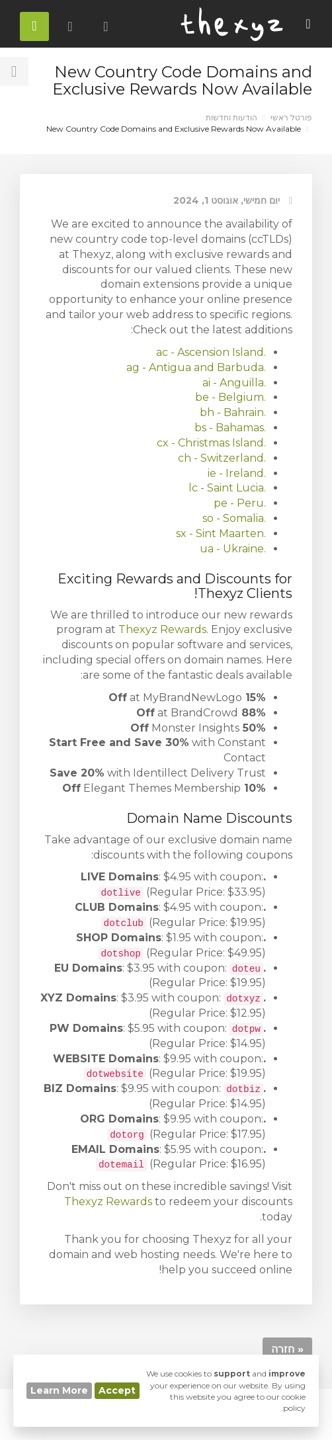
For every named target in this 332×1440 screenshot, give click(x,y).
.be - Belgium (230, 397)
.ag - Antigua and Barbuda (196, 367)
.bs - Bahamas (230, 427)
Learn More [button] (59, 1390)
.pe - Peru (240, 503)
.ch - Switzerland (222, 458)
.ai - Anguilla (234, 382)
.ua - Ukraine (233, 548)
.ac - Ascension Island (211, 352)
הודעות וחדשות (231, 117)
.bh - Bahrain (233, 412)
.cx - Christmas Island (211, 443)
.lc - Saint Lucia (227, 488)
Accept (117, 1390)
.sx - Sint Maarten (221, 533)
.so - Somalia (234, 518)
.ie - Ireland (237, 473)
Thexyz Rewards (162, 629)
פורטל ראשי (291, 117)
